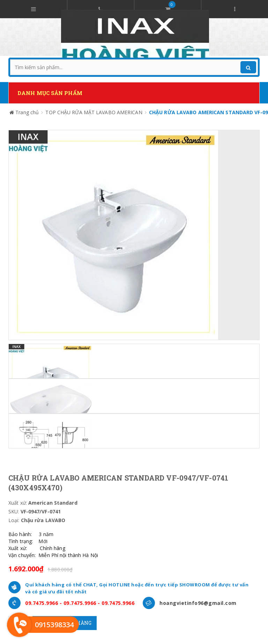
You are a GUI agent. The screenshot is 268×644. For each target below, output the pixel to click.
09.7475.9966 (41, 603)
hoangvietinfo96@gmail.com (198, 603)
